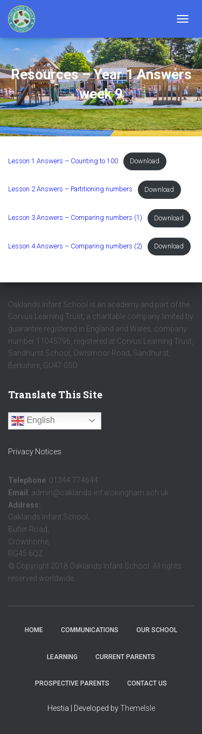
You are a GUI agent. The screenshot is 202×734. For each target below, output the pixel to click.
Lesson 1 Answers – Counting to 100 (63, 161)
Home (34, 630)
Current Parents (125, 657)
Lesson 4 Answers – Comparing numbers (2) (75, 246)
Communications (90, 630)
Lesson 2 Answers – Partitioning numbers (70, 189)
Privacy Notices (34, 451)
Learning (62, 657)
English (33, 420)
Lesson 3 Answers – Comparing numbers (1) (75, 218)
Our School (156, 630)
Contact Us (147, 683)
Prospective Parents (72, 683)
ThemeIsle (137, 708)
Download (144, 161)
